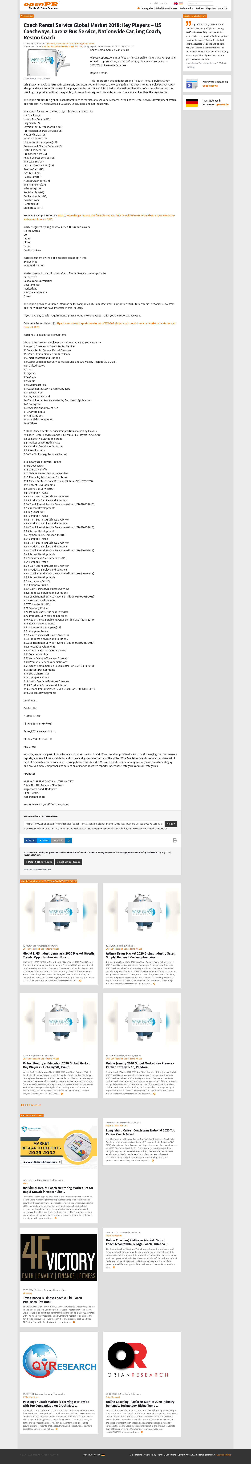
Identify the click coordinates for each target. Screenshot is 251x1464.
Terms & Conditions (167, 1455)
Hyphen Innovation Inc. (117, 1125)
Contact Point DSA (186, 1455)
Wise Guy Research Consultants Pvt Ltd (41, 949)
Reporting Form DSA (205, 1455)
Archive (200, 8)
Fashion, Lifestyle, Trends (129, 1055)
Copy (171, 823)
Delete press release (39, 861)
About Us (222, 8)
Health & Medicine (126, 946)
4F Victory (27, 1293)
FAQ (131, 1455)
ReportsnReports (114, 1235)
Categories (147, 8)
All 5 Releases (30, 1105)
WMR (25, 1183)
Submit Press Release (166, 8)
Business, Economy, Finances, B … (49, 1180)
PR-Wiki (154, 3)
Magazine (211, 8)
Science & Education (43, 1055)
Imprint (164, 3)
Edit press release (68, 861)
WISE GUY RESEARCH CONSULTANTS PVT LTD (62, 46)
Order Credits (186, 8)
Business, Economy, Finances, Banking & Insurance (70, 43)
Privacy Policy (150, 1455)
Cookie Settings (224, 1455)
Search (220, 3)
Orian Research (113, 1397)
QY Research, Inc (31, 1397)
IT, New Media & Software (46, 946)
